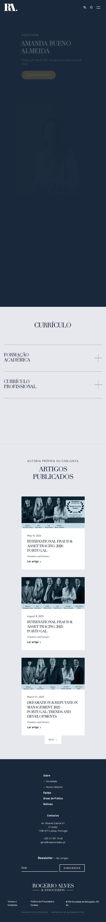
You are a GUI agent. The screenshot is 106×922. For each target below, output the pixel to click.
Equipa (47, 793)
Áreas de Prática (53, 798)
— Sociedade (50, 781)
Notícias (48, 804)
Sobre (46, 776)
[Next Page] (53, 739)
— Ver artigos (60, 858)
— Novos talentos (53, 787)
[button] (84, 7)
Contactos (53, 816)
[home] (10, 7)
